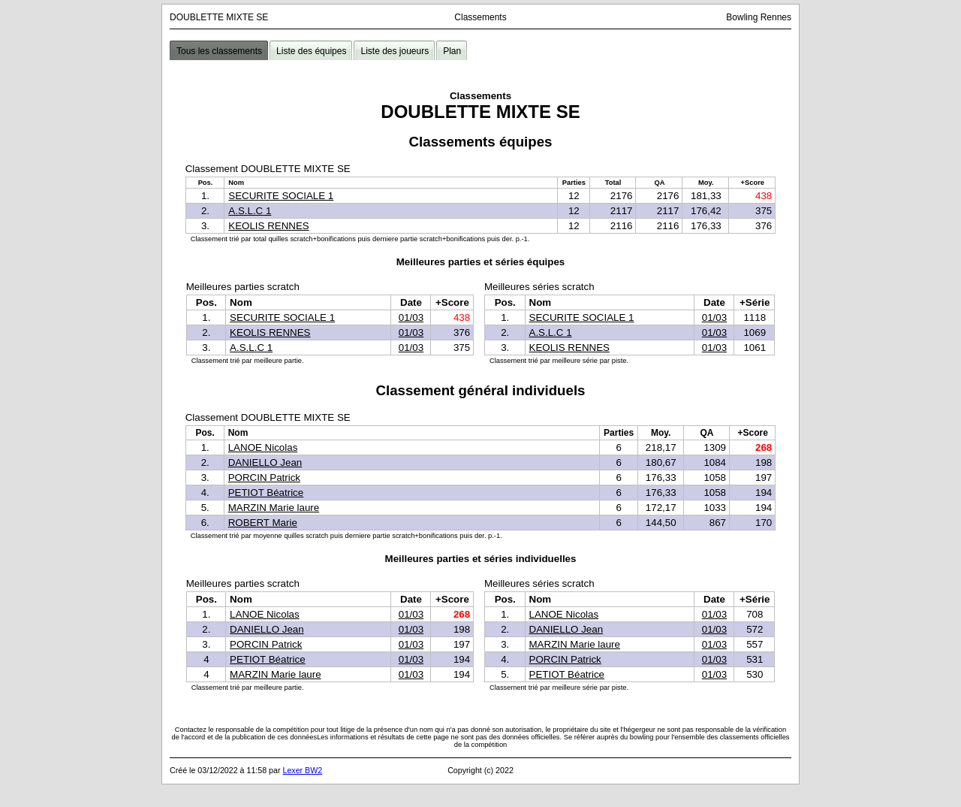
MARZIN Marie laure (273, 507)
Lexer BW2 (302, 770)
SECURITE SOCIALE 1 (280, 195)
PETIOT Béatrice (266, 492)
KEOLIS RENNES (268, 225)
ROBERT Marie (262, 522)
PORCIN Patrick (264, 477)
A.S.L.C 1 (249, 210)
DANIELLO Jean (265, 462)
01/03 (411, 317)
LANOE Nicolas (263, 447)
